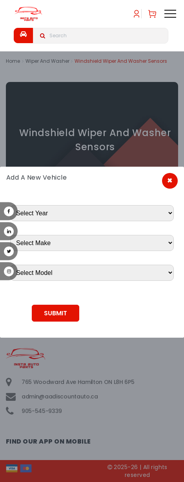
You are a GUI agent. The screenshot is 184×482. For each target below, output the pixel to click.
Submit (55, 313)
